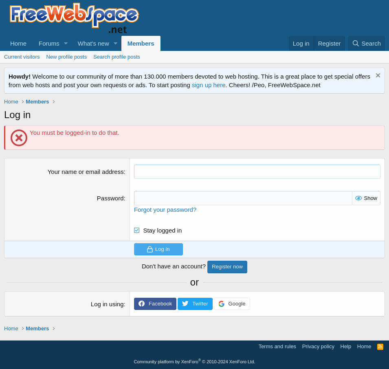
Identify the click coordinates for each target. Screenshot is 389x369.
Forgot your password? (165, 209)
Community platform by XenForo (194, 361)
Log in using (107, 304)
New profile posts (66, 57)
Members (140, 43)
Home (18, 43)
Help (346, 346)
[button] (66, 43)
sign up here (209, 84)
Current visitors (22, 57)
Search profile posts (116, 57)
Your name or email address (86, 171)
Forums (49, 43)
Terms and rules (277, 346)
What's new (93, 43)
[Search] (366, 43)
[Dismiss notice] (377, 76)
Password (110, 198)
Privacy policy (318, 346)
